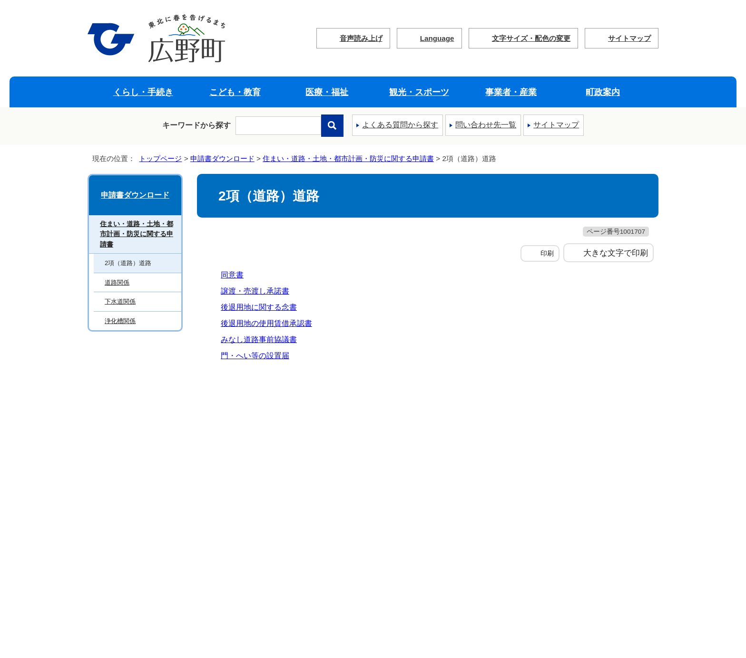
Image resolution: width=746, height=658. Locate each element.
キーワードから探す (196, 125)
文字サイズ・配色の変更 (531, 38)
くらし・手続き (143, 92)
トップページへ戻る (626, 388)
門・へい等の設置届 (255, 356)
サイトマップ (629, 38)
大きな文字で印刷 (615, 252)
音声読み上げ (361, 38)
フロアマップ (194, 582)
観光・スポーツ (419, 92)
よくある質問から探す (400, 125)
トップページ (160, 158)
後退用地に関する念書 (259, 307)
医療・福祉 (326, 92)
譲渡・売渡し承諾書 (255, 291)
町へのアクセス (120, 582)
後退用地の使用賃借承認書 (266, 323)
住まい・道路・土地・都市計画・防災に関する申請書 (348, 158)
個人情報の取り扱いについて (290, 426)
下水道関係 (120, 301)
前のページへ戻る (547, 388)
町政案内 (603, 92)
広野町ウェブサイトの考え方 (153, 426)
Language (437, 38)
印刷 (547, 253)
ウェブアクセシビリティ (419, 426)
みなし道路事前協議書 (259, 339)
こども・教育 (235, 92)
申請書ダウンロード (222, 158)
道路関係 (117, 282)
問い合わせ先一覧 (485, 125)
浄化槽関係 (120, 320)
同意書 (232, 275)
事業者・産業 (511, 92)
